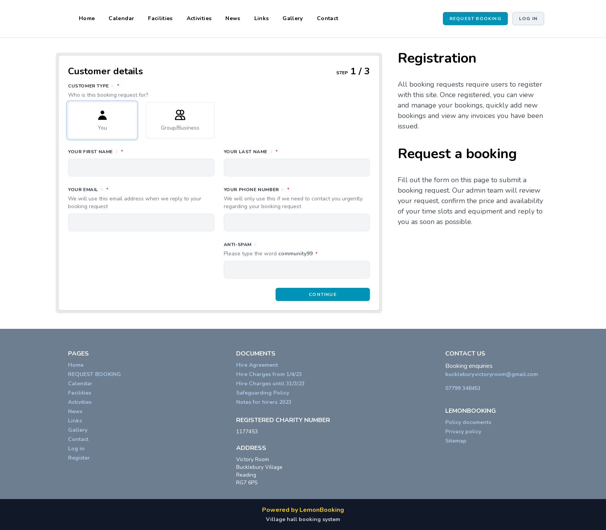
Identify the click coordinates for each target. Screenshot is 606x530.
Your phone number (297, 198)
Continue (323, 294)
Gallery (293, 18)
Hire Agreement (257, 365)
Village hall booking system (303, 519)
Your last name (285, 151)
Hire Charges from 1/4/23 (269, 374)
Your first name (130, 151)
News (232, 18)
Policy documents (468, 422)
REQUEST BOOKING (475, 18)
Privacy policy (463, 431)
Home (87, 18)
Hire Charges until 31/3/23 (270, 383)
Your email (141, 198)
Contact (327, 18)
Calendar (121, 18)
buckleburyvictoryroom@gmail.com (491, 374)
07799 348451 (463, 388)
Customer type (219, 90)
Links (261, 18)
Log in (528, 18)
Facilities (160, 18)
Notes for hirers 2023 (263, 402)
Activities (199, 18)
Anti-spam (297, 249)
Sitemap (455, 441)
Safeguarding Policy (262, 393)
